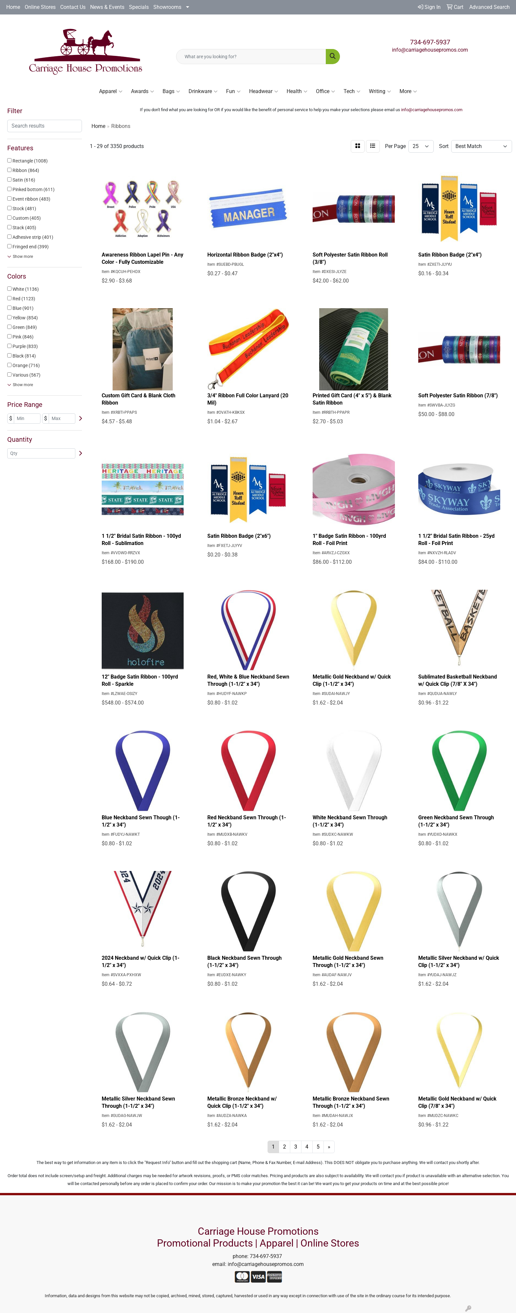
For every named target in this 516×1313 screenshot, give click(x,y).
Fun (233, 91)
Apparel (110, 91)
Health (297, 91)
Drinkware (203, 91)
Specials (139, 7)
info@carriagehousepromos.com (430, 50)
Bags (171, 91)
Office (325, 91)
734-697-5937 (430, 42)
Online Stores (40, 7)
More (408, 91)
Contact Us (73, 7)
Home (13, 7)
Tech (352, 91)
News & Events (107, 7)
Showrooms (167, 7)
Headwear (263, 91)
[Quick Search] (251, 56)
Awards (142, 91)
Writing (380, 91)
